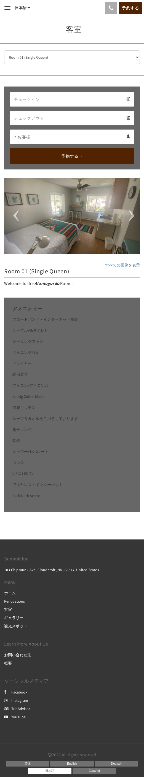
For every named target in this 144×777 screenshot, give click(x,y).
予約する (69, 156)
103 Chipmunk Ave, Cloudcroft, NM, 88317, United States (51, 569)
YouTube (15, 716)
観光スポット (15, 626)
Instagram (16, 700)
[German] (116, 764)
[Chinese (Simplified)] (27, 764)
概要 (8, 663)
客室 (8, 609)
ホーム (10, 592)
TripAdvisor (17, 708)
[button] (14, 216)
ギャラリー (13, 617)
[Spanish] (94, 771)
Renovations (14, 601)
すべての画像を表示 (122, 265)
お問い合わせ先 (17, 654)
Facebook (15, 692)
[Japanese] (49, 771)
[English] (72, 764)
